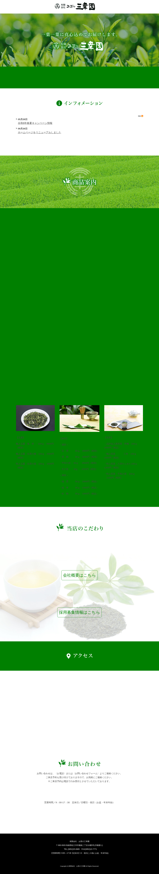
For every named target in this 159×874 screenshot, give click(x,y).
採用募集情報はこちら (79, 612)
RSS (140, 116)
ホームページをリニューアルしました (39, 132)
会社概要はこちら (79, 575)
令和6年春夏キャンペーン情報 (35, 123)
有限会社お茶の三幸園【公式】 (75, 6)
